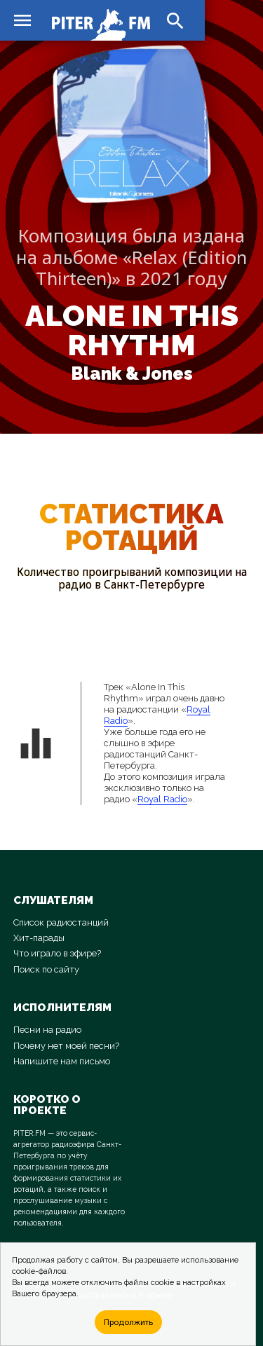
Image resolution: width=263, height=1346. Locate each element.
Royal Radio (162, 799)
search (175, 21)
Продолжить (128, 1322)
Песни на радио (47, 1029)
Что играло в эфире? (57, 953)
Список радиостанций (61, 922)
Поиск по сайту (46, 969)
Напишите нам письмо (61, 1061)
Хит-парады (39, 938)
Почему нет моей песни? (66, 1046)
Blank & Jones (132, 374)
